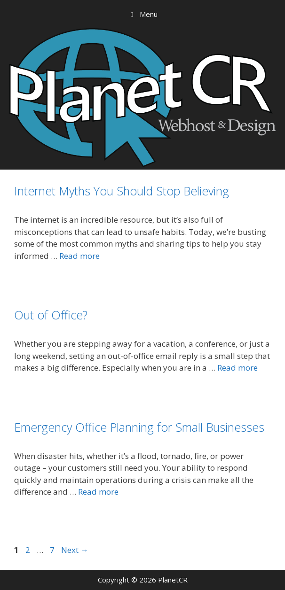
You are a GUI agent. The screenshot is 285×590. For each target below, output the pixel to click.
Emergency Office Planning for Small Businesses (139, 427)
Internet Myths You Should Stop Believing (121, 191)
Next (74, 549)
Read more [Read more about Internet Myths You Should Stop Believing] (79, 255)
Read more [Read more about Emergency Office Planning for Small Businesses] (98, 491)
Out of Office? (50, 315)
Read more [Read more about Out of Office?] (237, 367)
